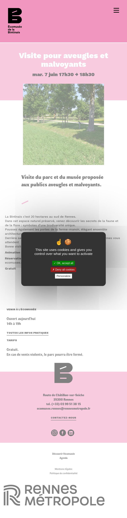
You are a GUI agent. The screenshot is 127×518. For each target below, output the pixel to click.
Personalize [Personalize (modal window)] (63, 276)
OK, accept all (63, 263)
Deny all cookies (63, 269)
